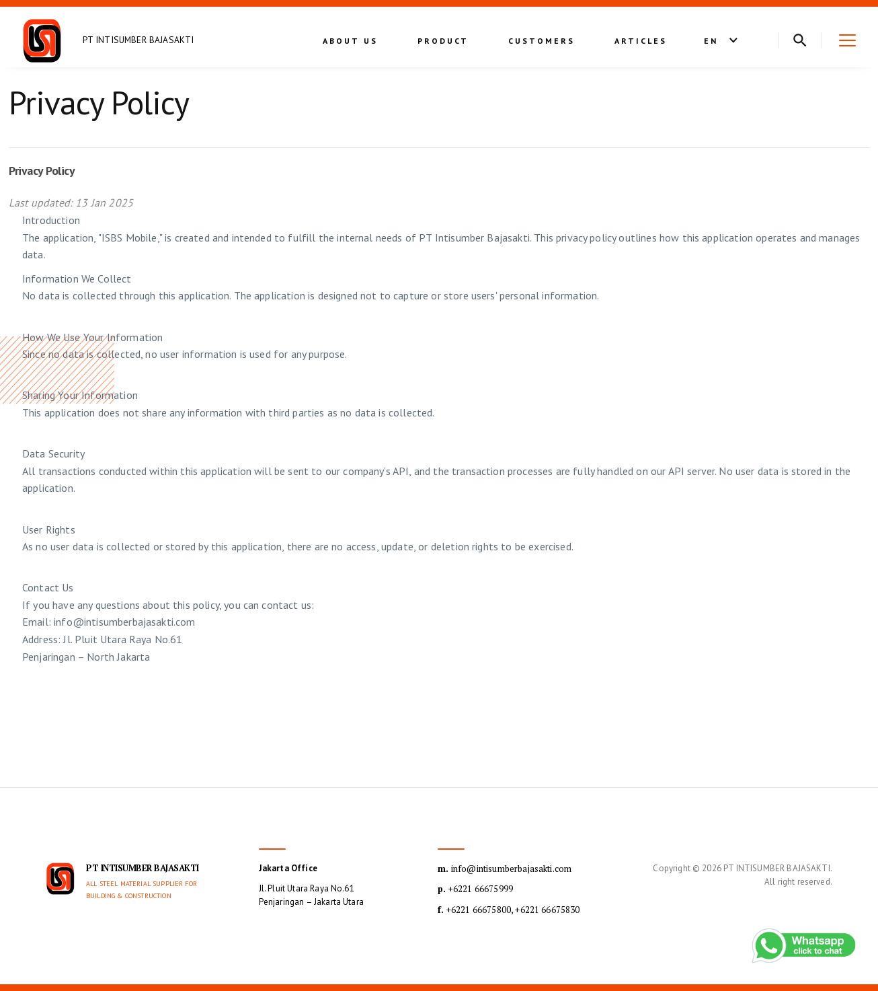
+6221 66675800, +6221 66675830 (509, 910)
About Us (350, 41)
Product (443, 41)
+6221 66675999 (475, 889)
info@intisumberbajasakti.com (504, 868)
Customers (541, 41)
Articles (640, 41)
